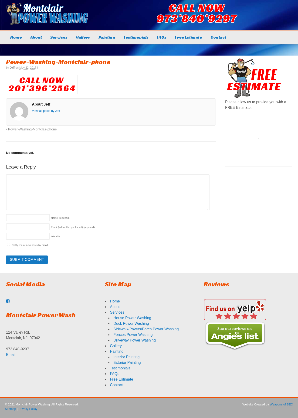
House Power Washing (132, 318)
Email (10, 355)
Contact (218, 37)
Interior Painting (126, 357)
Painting (106, 37)
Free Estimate (188, 37)
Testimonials (136, 37)
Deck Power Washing (131, 323)
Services (59, 37)
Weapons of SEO (281, 404)
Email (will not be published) (73, 227)
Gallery (83, 37)
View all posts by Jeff (48, 111)
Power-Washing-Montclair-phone (31, 129)
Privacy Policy (27, 409)
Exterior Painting (127, 363)
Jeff (12, 67)
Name (60, 217)
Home (16, 37)
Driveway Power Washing (134, 340)
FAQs (161, 37)
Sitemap (10, 409)
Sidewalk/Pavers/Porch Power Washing (146, 329)
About (36, 37)
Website (55, 236)
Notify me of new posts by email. (30, 245)
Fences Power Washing (132, 335)
